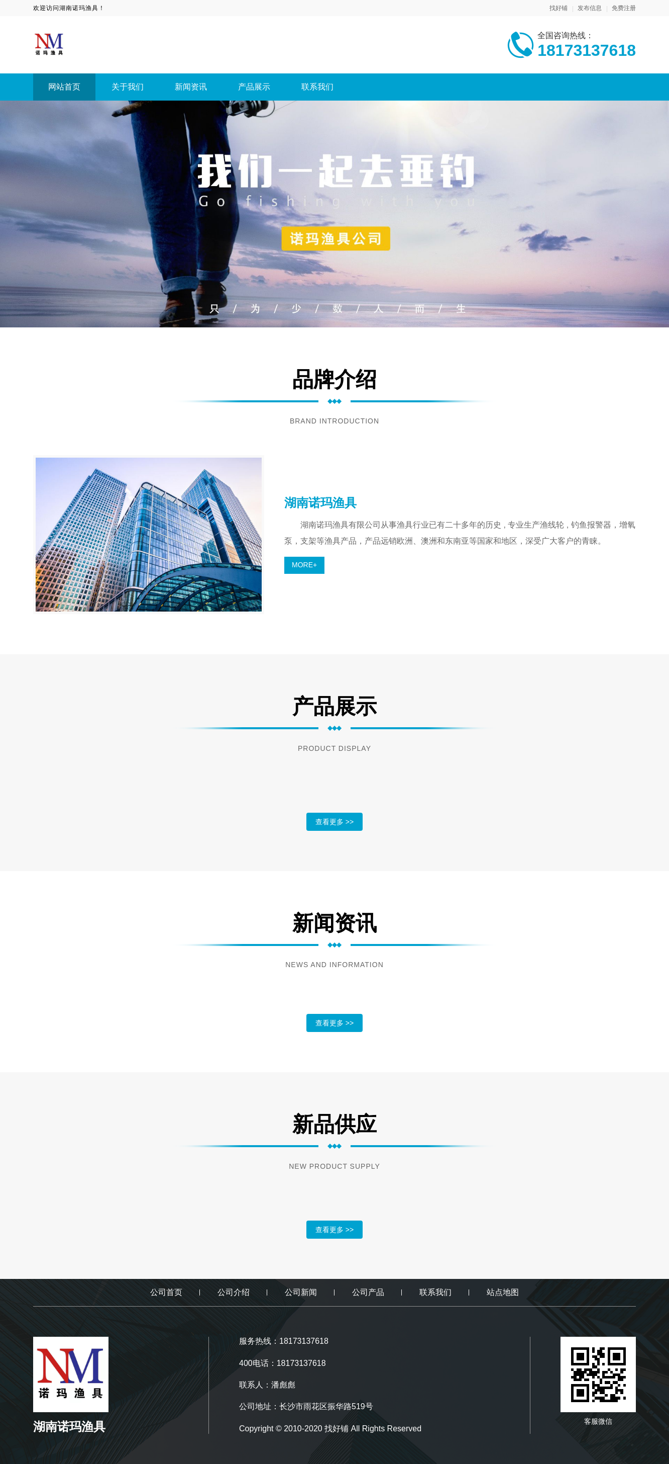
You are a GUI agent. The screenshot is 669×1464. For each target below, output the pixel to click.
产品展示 (254, 86)
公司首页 (166, 1292)
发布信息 (590, 8)
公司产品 (368, 1292)
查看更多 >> (334, 822)
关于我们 (128, 86)
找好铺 (558, 8)
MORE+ (304, 565)
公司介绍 (233, 1292)
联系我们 (317, 86)
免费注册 (624, 8)
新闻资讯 (191, 86)
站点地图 (503, 1292)
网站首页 (64, 86)
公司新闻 (301, 1292)
